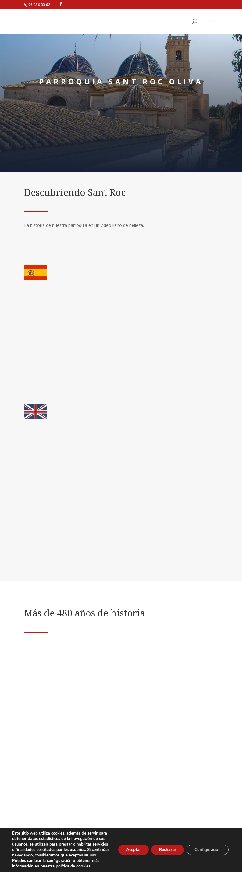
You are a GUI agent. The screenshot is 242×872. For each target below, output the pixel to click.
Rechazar (162, 847)
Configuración (205, 847)
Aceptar (124, 847)
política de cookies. (73, 866)
